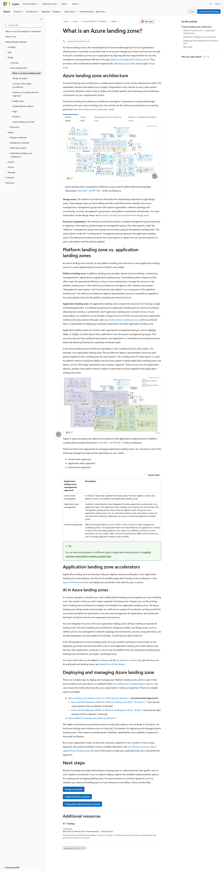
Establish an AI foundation (112, 664)
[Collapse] (41, 19)
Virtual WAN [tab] (83, 119)
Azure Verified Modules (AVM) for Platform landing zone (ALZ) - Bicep (105, 709)
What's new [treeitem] (11, 36)
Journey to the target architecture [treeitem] (22, 85)
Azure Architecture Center (76, 582)
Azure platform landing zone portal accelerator (91, 717)
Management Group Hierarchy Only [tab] (107, 119)
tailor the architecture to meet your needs (93, 109)
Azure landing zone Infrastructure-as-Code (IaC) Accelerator (98, 697)
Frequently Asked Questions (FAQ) (82, 804)
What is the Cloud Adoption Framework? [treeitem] (23, 31)
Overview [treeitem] (14, 62)
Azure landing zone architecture (197, 26)
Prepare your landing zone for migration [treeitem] (26, 94)
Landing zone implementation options (134, 683)
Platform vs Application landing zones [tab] (142, 119)
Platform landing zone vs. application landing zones (199, 31)
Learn (65, 21)
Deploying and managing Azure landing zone (200, 41)
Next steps (187, 46)
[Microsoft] (5, 4)
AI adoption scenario (127, 660)
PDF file (95, 190)
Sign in (218, 3)
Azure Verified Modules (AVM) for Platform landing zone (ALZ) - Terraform (107, 701)
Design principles (74, 789)
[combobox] (22, 25)
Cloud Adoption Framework (95, 21)
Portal (192, 11)
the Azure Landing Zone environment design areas (124, 215)
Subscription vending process (124, 319)
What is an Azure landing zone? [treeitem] (27, 73)
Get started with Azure (209, 11)
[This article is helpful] (204, 56)
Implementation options (77, 796)
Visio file (82, 190)
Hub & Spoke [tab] (68, 119)
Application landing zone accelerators (199, 36)
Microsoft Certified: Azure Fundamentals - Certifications (88, 831)
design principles (126, 63)
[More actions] (158, 21)
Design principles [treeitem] (20, 78)
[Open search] (210, 3)
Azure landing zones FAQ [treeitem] (23, 121)
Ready (114, 21)
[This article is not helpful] (208, 56)
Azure (75, 21)
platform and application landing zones (129, 59)
